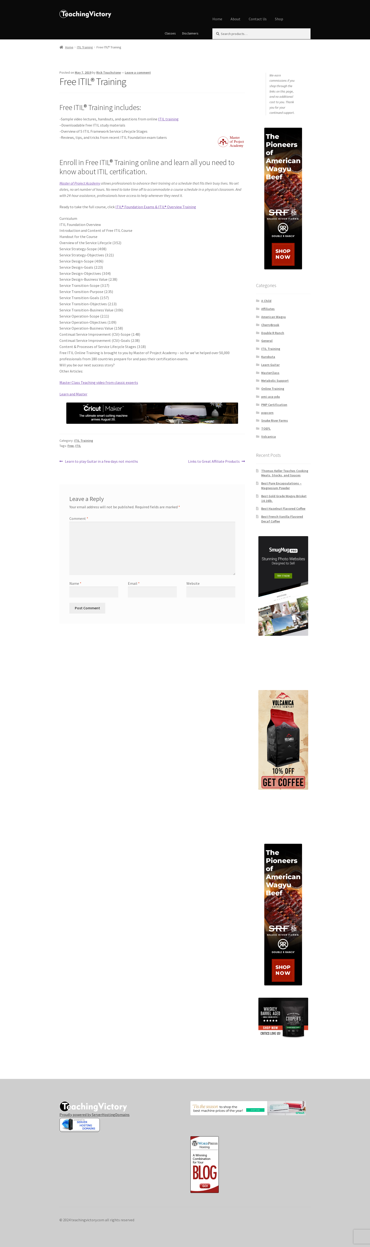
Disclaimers (190, 33)
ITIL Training (85, 47)
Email (134, 583)
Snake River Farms (274, 420)
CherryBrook (270, 325)
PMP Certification (274, 405)
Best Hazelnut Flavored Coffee (283, 508)
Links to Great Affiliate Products (214, 461)
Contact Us (258, 19)
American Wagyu (273, 317)
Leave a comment (138, 72)
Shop (279, 19)
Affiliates (268, 309)
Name (75, 583)
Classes (170, 33)
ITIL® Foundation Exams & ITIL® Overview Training (155, 206)
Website (193, 583)
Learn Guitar (270, 365)
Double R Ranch (272, 333)
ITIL (78, 446)
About (235, 19)
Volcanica (268, 436)
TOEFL (266, 428)
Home (217, 19)
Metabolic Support (275, 380)
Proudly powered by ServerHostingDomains (94, 1114)
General (267, 341)
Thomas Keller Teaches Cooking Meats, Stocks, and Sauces (284, 473)
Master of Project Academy (79, 183)
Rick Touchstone (108, 72)
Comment (78, 518)
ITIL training (168, 119)
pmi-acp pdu (270, 396)
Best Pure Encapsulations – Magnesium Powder (281, 485)
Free (70, 446)
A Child (266, 301)
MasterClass (270, 373)
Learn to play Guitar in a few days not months (101, 461)
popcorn (267, 413)
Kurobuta (268, 357)
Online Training (272, 388)
